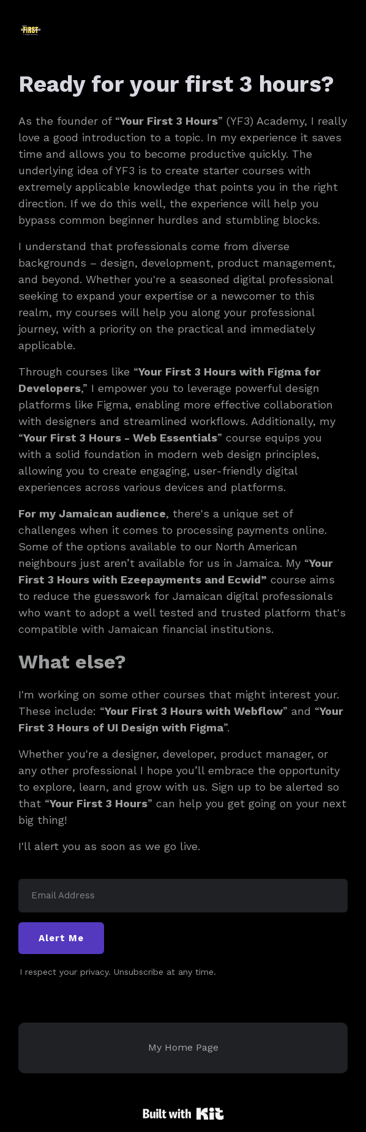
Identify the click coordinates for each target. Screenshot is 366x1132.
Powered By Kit (183, 1114)
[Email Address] (183, 895)
